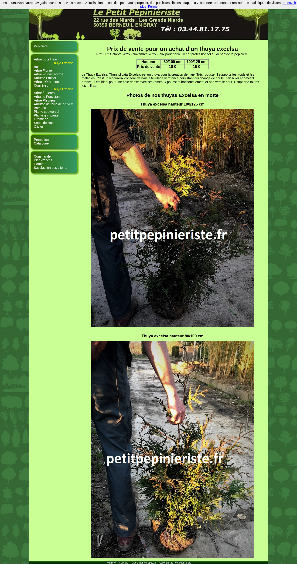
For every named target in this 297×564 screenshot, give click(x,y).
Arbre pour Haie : (46, 59)
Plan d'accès (43, 160)
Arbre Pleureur (44, 100)
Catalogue (41, 143)
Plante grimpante (46, 115)
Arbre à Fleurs (44, 93)
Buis (37, 67)
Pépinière (41, 46)
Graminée (41, 119)
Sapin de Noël (44, 123)
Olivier (38, 126)
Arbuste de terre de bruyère (54, 104)
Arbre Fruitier (43, 70)
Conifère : (41, 85)
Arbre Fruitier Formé (48, 74)
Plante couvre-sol (46, 111)
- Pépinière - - (111, 562)
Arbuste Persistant (47, 97)
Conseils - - (125, 562)
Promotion (41, 139)
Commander (43, 156)
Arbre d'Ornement (47, 82)
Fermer (153, 6)
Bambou (40, 108)
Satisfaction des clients (50, 167)
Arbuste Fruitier (45, 78)
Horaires (40, 164)
